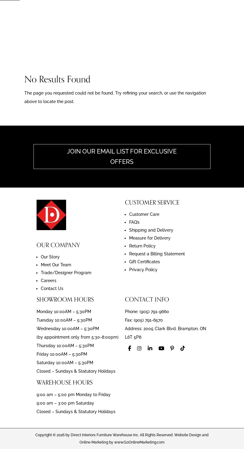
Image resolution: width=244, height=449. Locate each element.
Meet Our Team (56, 264)
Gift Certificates (144, 261)
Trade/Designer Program (66, 272)
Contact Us (52, 288)
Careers (48, 280)
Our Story (50, 256)
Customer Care (144, 214)
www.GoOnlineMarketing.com (139, 442)
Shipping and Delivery (151, 230)
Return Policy (142, 245)
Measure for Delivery (150, 238)
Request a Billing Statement (157, 253)
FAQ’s (134, 222)
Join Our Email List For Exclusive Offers (122, 156)
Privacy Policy (143, 269)
